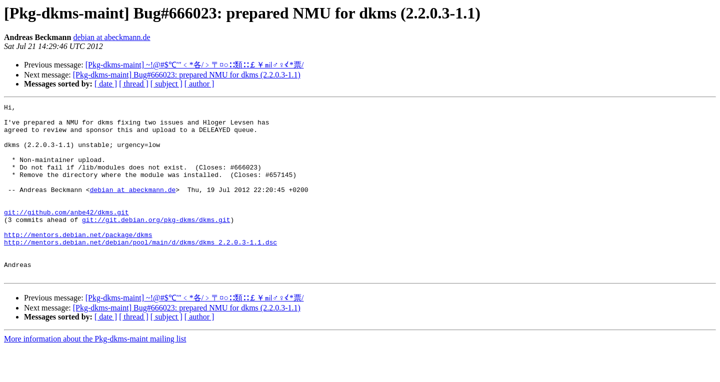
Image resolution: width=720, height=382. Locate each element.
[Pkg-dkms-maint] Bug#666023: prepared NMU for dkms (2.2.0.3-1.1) (186, 74)
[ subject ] (166, 84)
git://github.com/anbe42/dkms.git (66, 234)
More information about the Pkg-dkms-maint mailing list (95, 373)
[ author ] (199, 84)
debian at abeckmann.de (111, 37)
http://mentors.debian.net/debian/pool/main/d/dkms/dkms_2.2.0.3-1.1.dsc (140, 270)
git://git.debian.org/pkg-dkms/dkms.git (156, 243)
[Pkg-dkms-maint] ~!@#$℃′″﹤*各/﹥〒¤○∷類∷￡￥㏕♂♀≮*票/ (195, 64)
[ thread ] (133, 84)
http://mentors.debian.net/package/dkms (78, 261)
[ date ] (105, 84)
